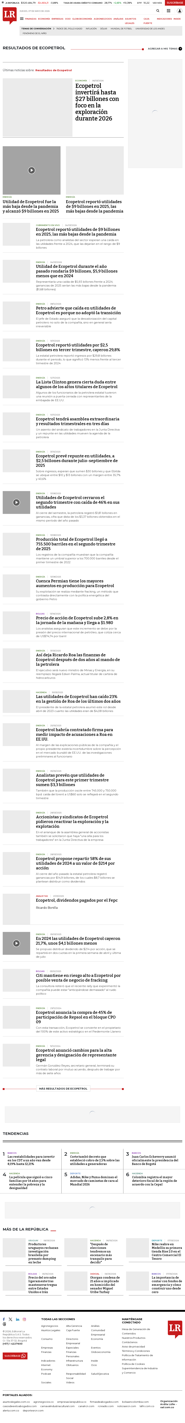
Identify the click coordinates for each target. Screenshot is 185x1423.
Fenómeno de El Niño (34, 33)
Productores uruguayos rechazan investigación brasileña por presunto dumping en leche (43, 1253)
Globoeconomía (100, 1352)
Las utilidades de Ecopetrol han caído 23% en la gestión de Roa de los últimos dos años (78, 699)
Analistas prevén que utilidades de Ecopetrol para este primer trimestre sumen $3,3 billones (72, 780)
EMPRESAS (57, 19)
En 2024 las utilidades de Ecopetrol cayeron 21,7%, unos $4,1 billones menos (78, 941)
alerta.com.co (11, 1410)
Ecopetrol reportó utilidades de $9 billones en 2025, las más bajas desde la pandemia (94, 206)
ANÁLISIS (118, 19)
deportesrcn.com (33, 1410)
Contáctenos (129, 1342)
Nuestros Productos (133, 1337)
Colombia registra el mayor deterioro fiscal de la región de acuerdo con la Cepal (154, 1180)
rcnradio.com (106, 1406)
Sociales (46, 1382)
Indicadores (48, 1360)
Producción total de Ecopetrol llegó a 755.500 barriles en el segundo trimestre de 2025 (75, 544)
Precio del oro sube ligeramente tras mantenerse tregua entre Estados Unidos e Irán (42, 1285)
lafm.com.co (147, 1406)
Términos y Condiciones (136, 1350)
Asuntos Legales (50, 1330)
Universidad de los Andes (150, 29)
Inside (94, 1360)
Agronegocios (49, 1325)
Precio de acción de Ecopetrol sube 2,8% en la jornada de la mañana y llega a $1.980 (77, 620)
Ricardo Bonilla (47, 907)
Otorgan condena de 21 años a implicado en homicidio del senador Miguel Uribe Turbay (105, 1285)
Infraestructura (74, 1360)
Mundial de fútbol (121, 29)
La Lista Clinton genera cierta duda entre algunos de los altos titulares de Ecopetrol (77, 384)
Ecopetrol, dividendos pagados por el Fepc (77, 900)
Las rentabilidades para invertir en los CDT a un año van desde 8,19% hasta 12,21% (31, 1160)
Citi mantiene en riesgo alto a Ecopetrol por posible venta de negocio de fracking (78, 978)
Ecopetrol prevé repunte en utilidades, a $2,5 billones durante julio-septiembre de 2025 (77, 461)
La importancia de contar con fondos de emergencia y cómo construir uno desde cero (167, 1285)
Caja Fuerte (73, 1330)
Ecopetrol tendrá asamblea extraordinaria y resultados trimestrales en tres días (77, 421)
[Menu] (22, 18)
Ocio (94, 1365)
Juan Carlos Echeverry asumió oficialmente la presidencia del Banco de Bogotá (155, 1160)
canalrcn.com (86, 1406)
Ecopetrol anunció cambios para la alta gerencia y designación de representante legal (76, 1055)
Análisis (95, 1325)
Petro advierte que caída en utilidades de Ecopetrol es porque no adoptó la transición (78, 310)
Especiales (72, 1347)
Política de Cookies (133, 1363)
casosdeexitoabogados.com (20, 1406)
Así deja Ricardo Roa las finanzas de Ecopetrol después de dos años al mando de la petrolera (78, 660)
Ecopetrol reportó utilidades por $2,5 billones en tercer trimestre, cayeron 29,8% (78, 347)
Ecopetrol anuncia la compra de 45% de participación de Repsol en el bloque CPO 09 (76, 1017)
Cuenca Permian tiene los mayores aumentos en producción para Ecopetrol (75, 583)
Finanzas (46, 1352)
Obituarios (72, 1365)
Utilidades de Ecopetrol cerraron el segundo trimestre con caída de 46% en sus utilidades (78, 502)
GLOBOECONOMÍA (82, 19)
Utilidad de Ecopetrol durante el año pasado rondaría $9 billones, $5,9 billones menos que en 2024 (77, 271)
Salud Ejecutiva (100, 1373)
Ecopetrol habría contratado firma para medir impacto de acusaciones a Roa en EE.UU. (74, 734)
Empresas (47, 1347)
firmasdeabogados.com (104, 1401)
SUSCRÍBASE (175, 2)
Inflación (91, 29)
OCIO (68, 19)
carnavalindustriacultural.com (57, 1406)
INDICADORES (164, 19)
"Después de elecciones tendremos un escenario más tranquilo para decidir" (101, 1253)
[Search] (157, 11)
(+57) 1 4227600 (12, 1343)
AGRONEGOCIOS (103, 19)
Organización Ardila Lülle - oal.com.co (169, 1404)
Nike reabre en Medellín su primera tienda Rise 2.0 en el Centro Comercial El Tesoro (167, 1251)
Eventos (95, 1347)
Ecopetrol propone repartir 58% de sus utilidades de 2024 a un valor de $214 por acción (75, 863)
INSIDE (177, 19)
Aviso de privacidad (133, 1346)
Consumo (47, 1338)
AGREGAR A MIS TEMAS (165, 49)
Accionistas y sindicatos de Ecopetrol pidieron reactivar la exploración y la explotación (72, 822)
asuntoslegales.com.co (16, 1401)
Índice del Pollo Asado (69, 29)
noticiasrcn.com (126, 1406)
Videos (70, 1382)
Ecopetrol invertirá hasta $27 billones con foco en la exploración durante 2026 (97, 102)
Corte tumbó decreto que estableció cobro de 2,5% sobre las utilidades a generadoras (95, 1160)
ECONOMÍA (44, 19)
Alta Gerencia (74, 1325)
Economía (97, 1338)
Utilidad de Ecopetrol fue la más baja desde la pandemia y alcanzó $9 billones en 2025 (31, 206)
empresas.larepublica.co (71, 1401)
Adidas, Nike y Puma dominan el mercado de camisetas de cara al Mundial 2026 (94, 1180)
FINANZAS (30, 19)
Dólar (103, 29)
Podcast (46, 1373)
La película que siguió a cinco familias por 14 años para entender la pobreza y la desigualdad (30, 1182)
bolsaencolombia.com (135, 1401)
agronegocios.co (43, 1401)
